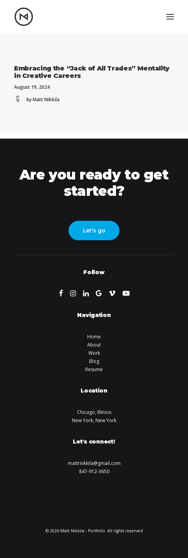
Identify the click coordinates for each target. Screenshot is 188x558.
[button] (170, 16)
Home (94, 336)
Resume (94, 369)
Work (94, 353)
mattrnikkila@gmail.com (94, 463)
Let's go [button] (94, 230)
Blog (94, 361)
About (94, 344)
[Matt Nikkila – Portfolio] (23, 16)
